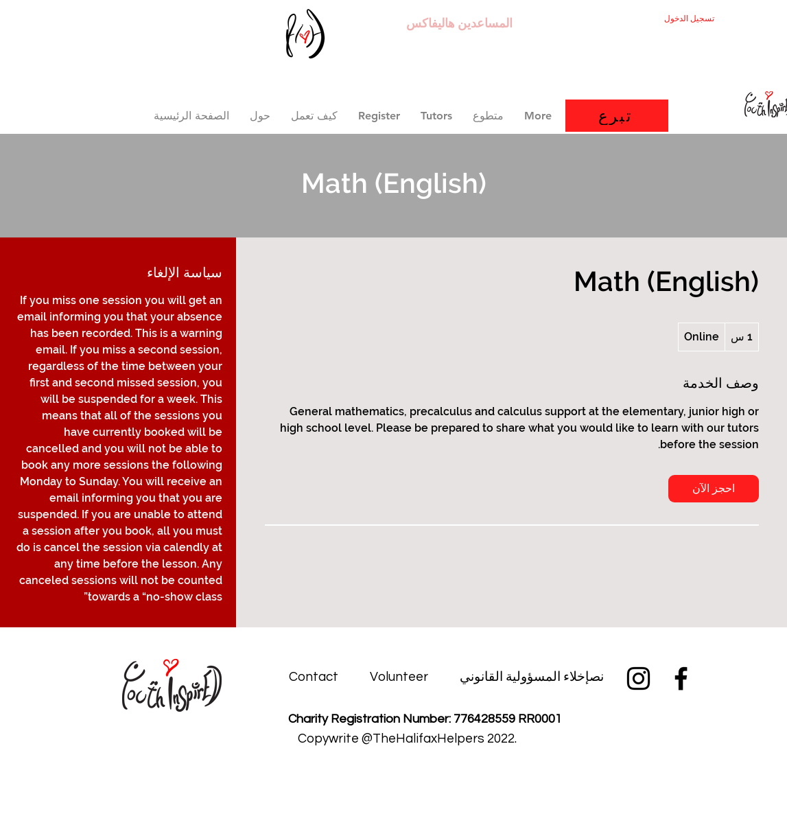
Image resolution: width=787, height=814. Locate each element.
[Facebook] (681, 678)
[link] (713, 488)
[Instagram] (638, 678)
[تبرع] (616, 116)
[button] (379, 116)
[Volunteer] (398, 676)
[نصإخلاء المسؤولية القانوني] (532, 676)
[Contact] (313, 676)
